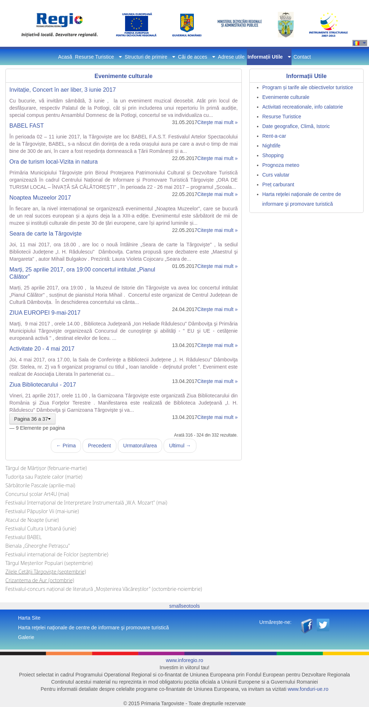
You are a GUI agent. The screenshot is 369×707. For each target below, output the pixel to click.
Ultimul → (180, 445)
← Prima (66, 445)
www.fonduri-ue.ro (308, 689)
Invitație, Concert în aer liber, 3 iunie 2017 (62, 90)
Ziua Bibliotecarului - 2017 (42, 385)
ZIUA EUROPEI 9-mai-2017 (44, 313)
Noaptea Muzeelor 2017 (40, 198)
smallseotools (184, 606)
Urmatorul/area (140, 445)
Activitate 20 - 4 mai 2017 (42, 349)
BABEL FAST (26, 126)
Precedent (99, 445)
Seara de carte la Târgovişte (45, 234)
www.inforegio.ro (184, 660)
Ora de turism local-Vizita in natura (53, 162)
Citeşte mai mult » (217, 122)
